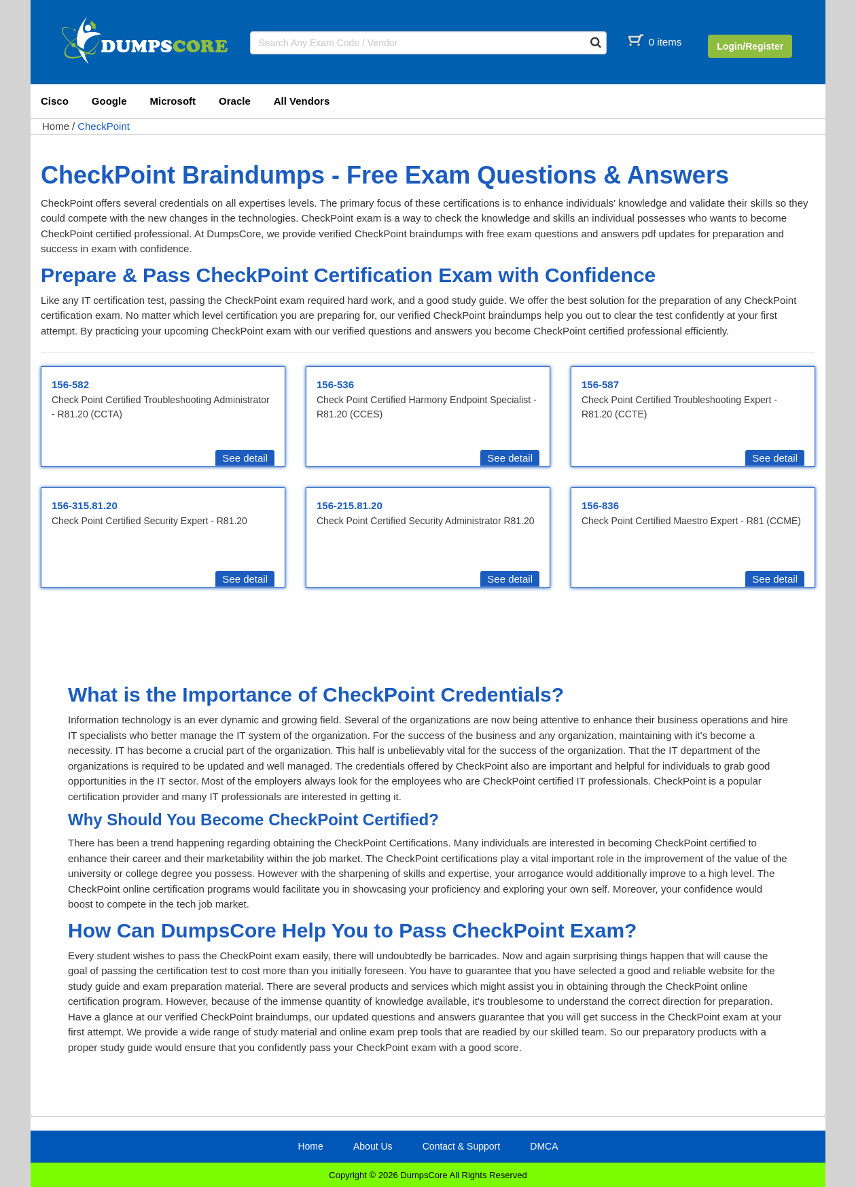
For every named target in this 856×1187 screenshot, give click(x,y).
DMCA (544, 1146)
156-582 (70, 384)
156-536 (335, 384)
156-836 (600, 505)
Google (109, 101)
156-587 (600, 384)
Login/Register (750, 46)
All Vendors (302, 101)
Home (55, 126)
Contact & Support (461, 1146)
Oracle (235, 101)
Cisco (55, 101)
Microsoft (173, 101)
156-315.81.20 (85, 505)
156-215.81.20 (349, 505)
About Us (373, 1146)
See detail (245, 458)
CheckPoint (103, 126)
